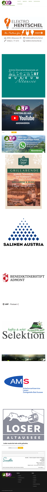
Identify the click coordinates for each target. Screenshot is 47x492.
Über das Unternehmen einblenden (8, 467)
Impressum (35, 486)
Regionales (30, 1)
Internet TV (19, 1)
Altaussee (41, 460)
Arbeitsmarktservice (21, 477)
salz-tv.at (34, 475)
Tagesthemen (25, 1)
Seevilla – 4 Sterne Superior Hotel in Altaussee (37, 465)
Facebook (34, 477)
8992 (43, 460)
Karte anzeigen (40, 467)
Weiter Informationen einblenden (19, 467)
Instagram (34, 479)
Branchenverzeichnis (37, 1)
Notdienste (20, 479)
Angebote (19, 475)
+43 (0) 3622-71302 (41, 462)
